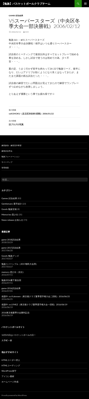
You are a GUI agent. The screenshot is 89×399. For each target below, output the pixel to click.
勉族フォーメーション (11, 156)
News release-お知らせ (12, 220)
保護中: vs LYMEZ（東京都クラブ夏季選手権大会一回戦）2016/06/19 (34, 304)
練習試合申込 (7, 151)
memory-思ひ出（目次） (13, 272)
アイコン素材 (8, 376)
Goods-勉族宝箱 (9, 209)
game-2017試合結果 (11, 247)
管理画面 (5, 168)
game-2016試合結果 (11, 288)
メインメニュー (85, 3)
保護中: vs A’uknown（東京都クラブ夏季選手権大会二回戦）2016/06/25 (36, 296)
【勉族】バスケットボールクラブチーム (26, 3)
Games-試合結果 (16, 15)
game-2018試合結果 (11, 239)
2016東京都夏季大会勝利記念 (16, 312)
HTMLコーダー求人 (11, 360)
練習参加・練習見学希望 (11, 145)
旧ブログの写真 (44, 122)
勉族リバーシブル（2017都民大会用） (20, 264)
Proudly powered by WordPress (14, 395)
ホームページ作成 (10, 381)
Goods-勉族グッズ (10, 256)
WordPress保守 (9, 371)
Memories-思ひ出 (10, 214)
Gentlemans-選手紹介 (12, 203)
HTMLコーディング (11, 365)
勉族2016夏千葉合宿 (11, 280)
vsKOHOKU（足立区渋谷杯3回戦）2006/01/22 (44, 111)
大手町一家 (7, 340)
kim (27, 32)
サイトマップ (7, 162)
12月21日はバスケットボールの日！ (19, 335)
